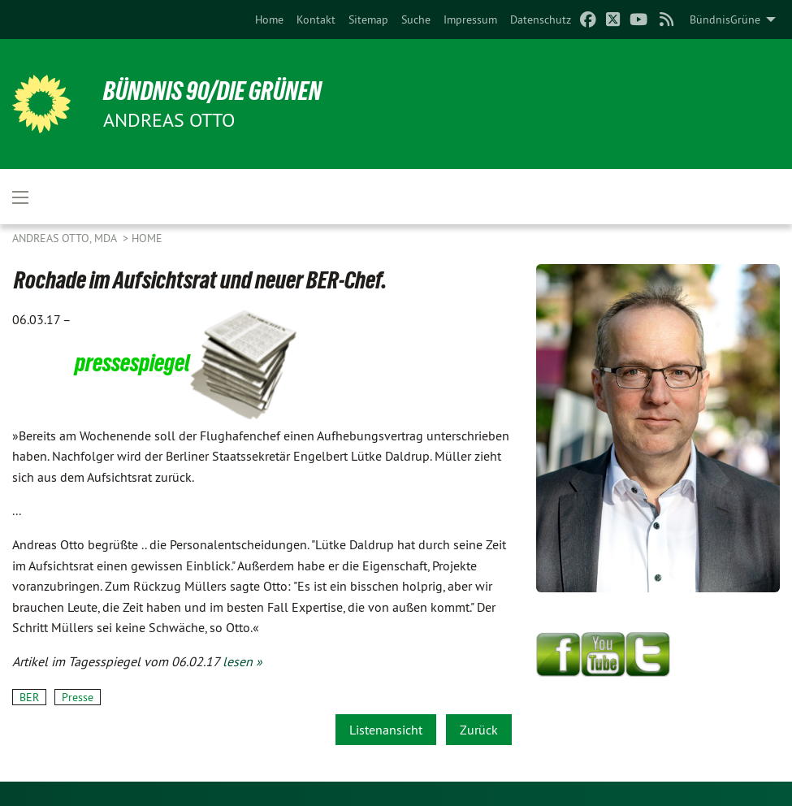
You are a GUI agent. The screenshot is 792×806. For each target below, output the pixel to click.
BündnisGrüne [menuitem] (725, 19)
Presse (77, 697)
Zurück (479, 730)
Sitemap (368, 19)
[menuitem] (269, 19)
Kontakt (315, 19)
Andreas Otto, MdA (65, 238)
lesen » (242, 661)
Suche (416, 19)
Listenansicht (385, 730)
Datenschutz (540, 19)
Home (269, 19)
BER (29, 697)
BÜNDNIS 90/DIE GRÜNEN (212, 91)
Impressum (470, 19)
